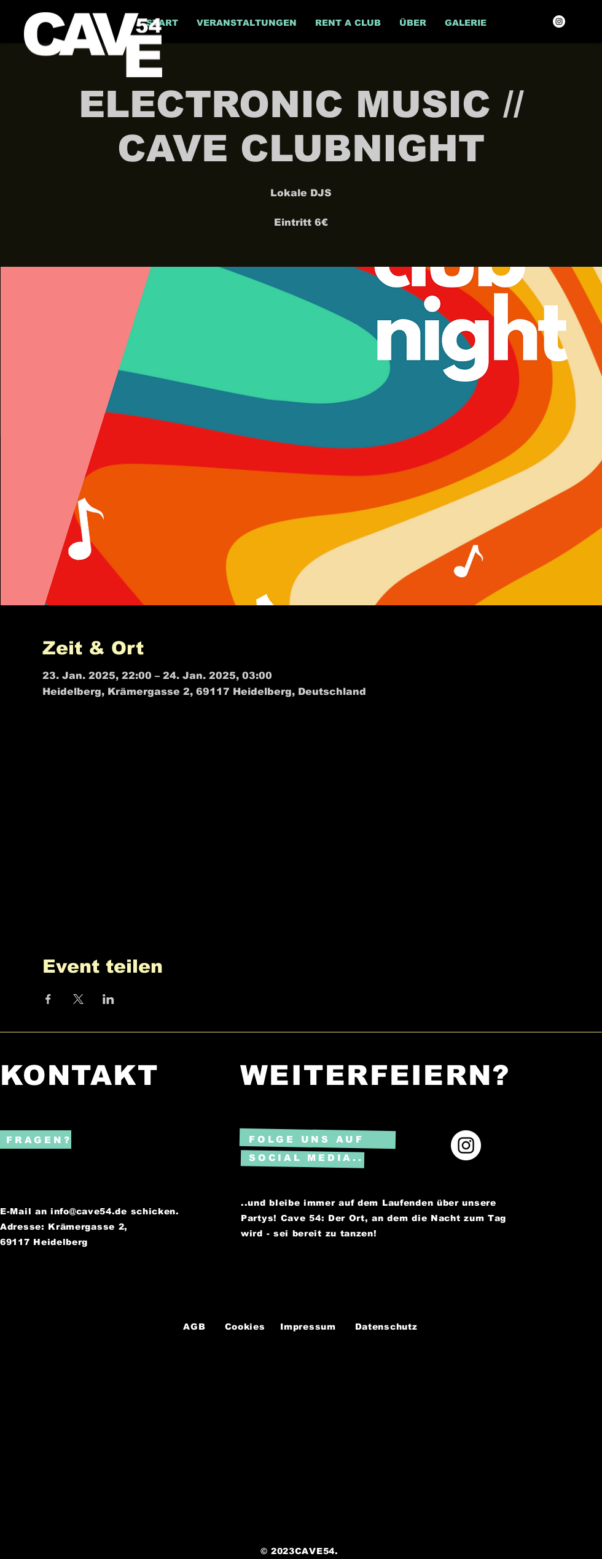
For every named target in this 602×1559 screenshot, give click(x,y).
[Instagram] (559, 21)
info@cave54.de (88, 1211)
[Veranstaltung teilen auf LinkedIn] (108, 999)
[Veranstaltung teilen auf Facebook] (48, 999)
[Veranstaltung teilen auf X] (78, 999)
